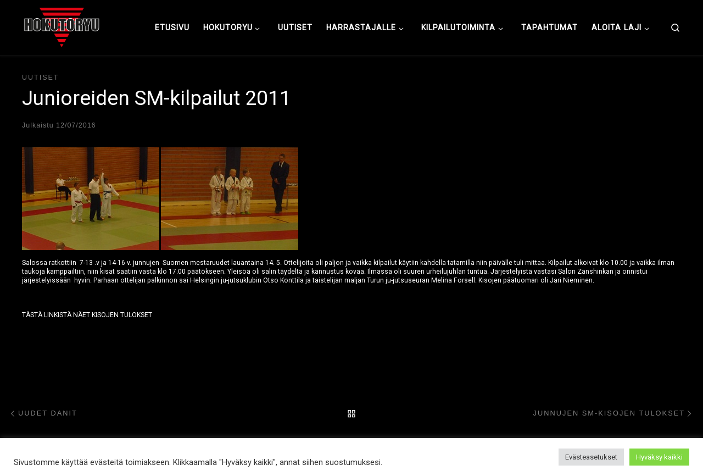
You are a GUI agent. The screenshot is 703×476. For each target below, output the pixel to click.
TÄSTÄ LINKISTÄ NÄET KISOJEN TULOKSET (87, 315)
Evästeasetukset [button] (591, 457)
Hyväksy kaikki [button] (659, 457)
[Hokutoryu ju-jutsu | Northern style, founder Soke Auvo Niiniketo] (62, 26)
